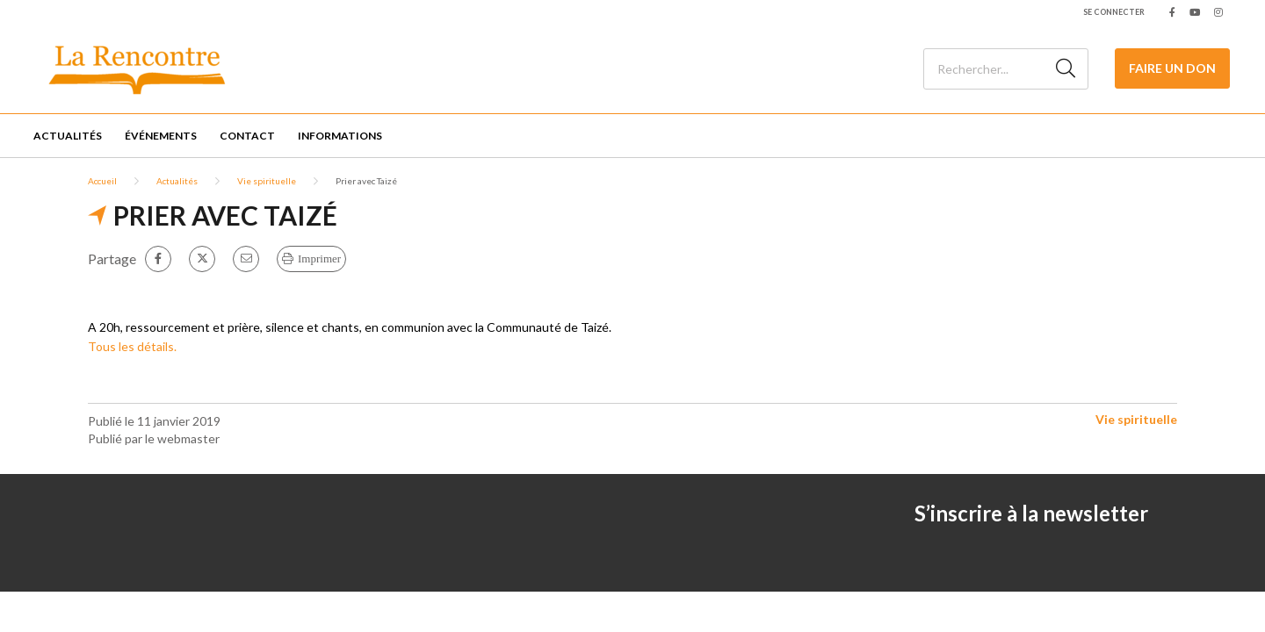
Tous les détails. (133, 346)
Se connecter (1114, 12)
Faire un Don (1172, 68)
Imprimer (319, 258)
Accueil (102, 181)
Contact (247, 135)
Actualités (67, 135)
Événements (161, 135)
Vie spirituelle (266, 181)
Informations (340, 135)
